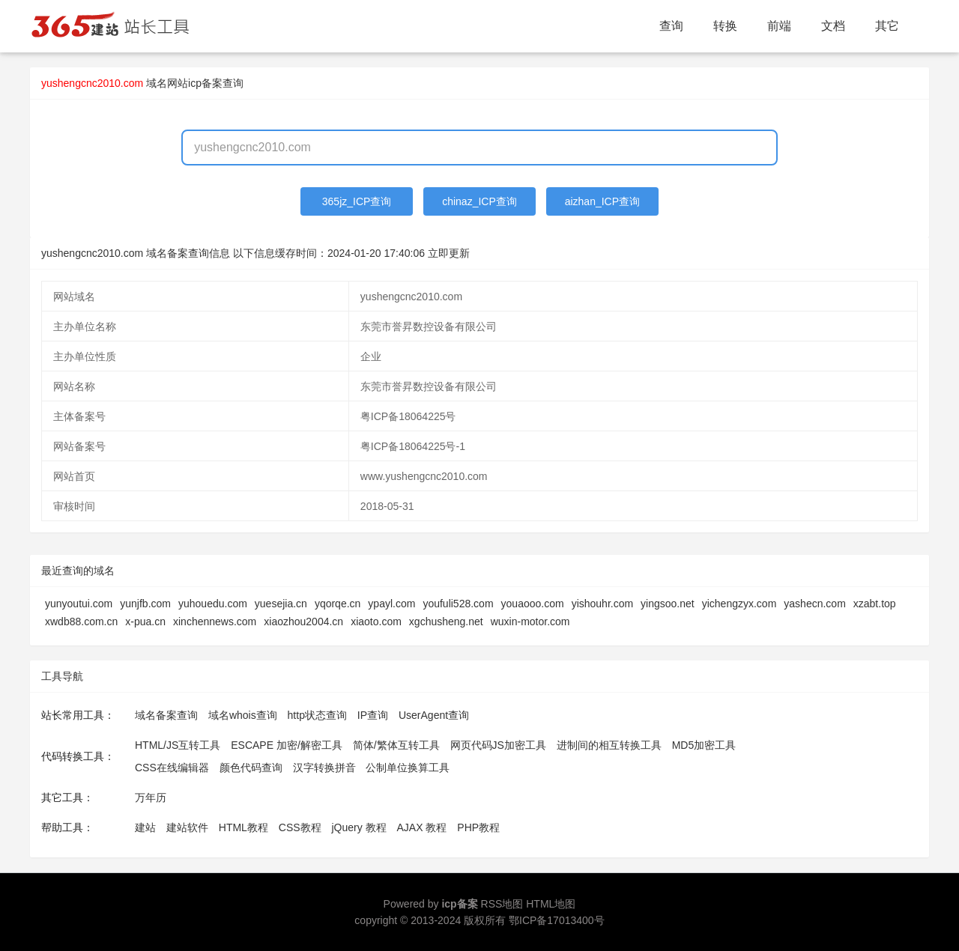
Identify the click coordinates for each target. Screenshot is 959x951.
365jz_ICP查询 (357, 201)
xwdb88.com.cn (81, 622)
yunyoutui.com (78, 604)
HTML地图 (550, 904)
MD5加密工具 (704, 745)
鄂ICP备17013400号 (557, 920)
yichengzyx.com (739, 604)
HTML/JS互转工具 (177, 745)
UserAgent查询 (434, 715)
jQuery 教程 (358, 827)
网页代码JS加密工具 (498, 745)
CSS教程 (300, 827)
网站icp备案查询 (205, 83)
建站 (145, 827)
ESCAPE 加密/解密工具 (286, 745)
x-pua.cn (145, 622)
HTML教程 (243, 827)
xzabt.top (874, 604)
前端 (779, 25)
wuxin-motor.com (530, 622)
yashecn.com (814, 604)
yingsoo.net (668, 604)
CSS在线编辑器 (172, 768)
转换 (725, 25)
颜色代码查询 (251, 768)
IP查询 (372, 715)
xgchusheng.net (446, 622)
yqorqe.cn (337, 604)
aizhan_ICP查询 (602, 201)
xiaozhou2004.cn (303, 622)
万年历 (150, 797)
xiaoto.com (376, 622)
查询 (671, 25)
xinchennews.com (214, 622)
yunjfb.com (145, 604)
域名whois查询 (242, 715)
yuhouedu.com (212, 604)
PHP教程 (478, 827)
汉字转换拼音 (324, 768)
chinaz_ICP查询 (479, 201)
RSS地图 (502, 904)
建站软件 (187, 827)
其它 (887, 25)
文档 (833, 25)
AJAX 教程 (422, 827)
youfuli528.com (458, 604)
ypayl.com (391, 604)
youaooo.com (532, 604)
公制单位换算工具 (408, 768)
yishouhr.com (602, 604)
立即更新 (449, 253)
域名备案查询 (166, 715)
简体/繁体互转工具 (396, 745)
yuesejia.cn (281, 604)
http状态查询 (317, 715)
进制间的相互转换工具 (609, 745)
